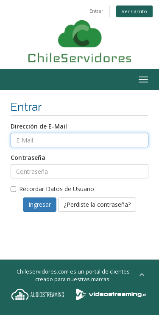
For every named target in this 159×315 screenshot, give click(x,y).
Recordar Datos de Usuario (52, 189)
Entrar (96, 11)
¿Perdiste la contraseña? (97, 204)
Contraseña (28, 157)
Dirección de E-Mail (39, 126)
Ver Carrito (134, 11)
